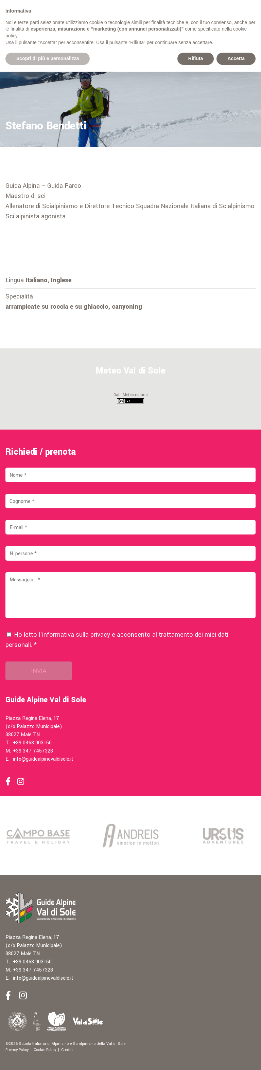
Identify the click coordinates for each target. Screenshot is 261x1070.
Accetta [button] (236, 58)
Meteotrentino (135, 394)
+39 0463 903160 (32, 742)
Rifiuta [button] (195, 58)
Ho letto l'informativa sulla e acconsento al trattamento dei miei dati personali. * (116, 639)
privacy (100, 634)
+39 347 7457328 (33, 751)
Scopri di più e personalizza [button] (47, 58)
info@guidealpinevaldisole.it (43, 759)
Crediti (67, 1049)
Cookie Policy (45, 1049)
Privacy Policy (17, 1049)
